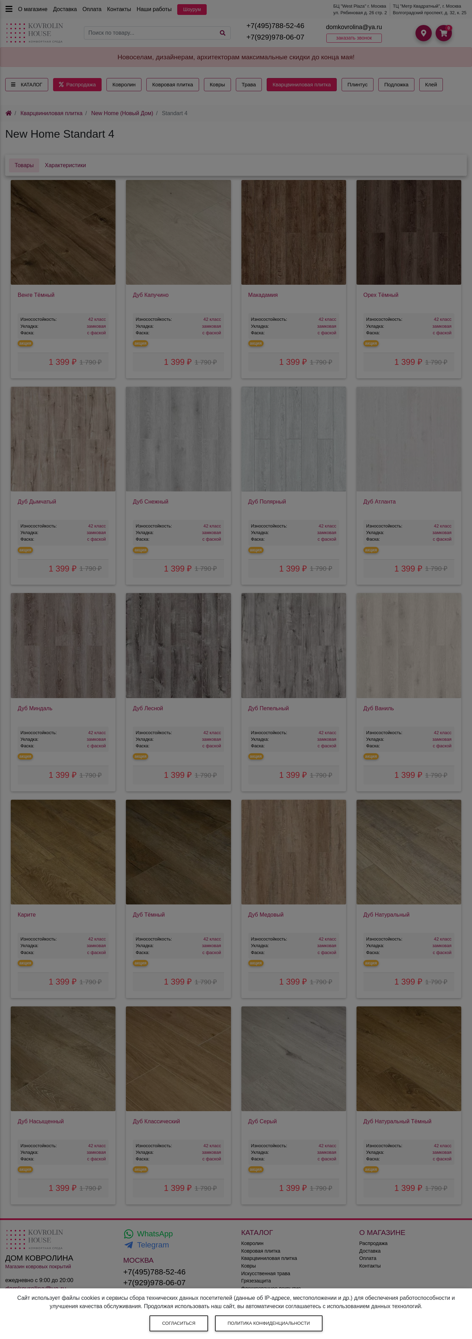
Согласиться (179, 1323)
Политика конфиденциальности (269, 1323)
